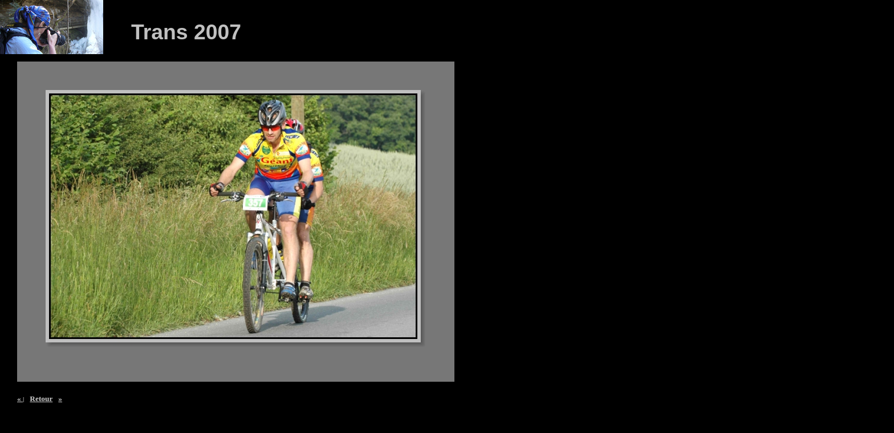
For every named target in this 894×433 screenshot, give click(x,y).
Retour (41, 398)
